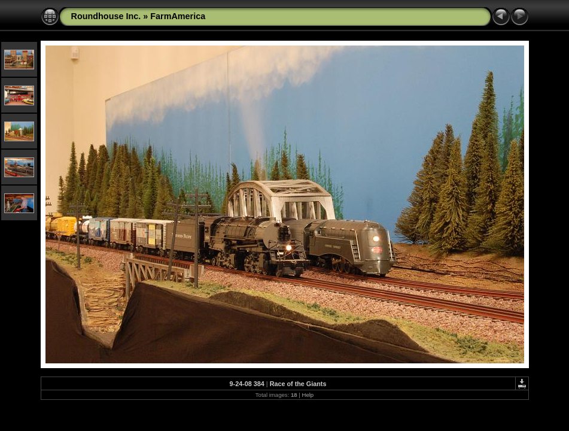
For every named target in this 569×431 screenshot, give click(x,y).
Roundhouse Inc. (106, 16)
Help (308, 394)
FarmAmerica (177, 16)
